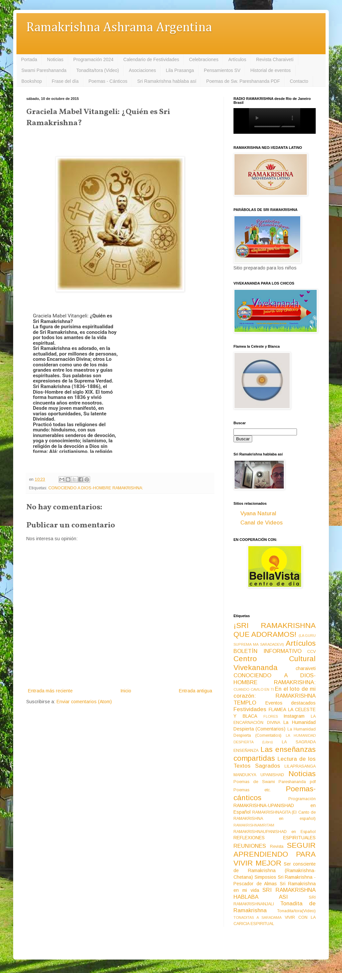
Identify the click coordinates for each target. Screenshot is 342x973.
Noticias (55, 59)
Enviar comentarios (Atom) (84, 701)
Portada (29, 59)
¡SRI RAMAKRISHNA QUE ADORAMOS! (274, 629)
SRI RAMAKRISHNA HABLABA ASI (274, 893)
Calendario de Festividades (151, 59)
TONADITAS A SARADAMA (257, 917)
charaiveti (306, 668)
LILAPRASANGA (300, 766)
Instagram (294, 716)
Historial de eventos (270, 70)
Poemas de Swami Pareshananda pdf (274, 781)
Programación (302, 799)
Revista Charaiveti (275, 59)
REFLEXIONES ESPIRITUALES (274, 837)
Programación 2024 (93, 59)
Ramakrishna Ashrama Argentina (119, 27)
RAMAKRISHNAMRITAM (253, 825)
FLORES (270, 716)
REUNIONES (249, 846)
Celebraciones (204, 59)
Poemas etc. (252, 790)
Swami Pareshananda (43, 70)
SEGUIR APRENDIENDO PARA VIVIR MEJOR (274, 854)
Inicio (125, 690)
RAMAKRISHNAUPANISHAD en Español (274, 831)
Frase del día (65, 81)
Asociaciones (142, 70)
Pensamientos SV (222, 70)
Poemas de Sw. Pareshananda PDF (243, 81)
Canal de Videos (261, 523)
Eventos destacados (290, 703)
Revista (276, 846)
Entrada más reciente (50, 690)
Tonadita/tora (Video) (97, 70)
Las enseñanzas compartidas (274, 753)
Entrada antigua (195, 690)
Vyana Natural (258, 513)
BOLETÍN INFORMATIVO (267, 651)
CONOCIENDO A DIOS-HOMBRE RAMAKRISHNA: (95, 488)
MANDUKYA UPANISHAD (258, 775)
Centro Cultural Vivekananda (274, 663)
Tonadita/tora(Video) (296, 911)
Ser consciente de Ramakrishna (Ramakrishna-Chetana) (274, 870)
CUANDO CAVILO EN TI (253, 689)
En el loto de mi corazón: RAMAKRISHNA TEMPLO (274, 696)
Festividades (249, 709)
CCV (311, 651)
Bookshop (31, 81)
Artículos (237, 59)
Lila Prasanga (180, 70)
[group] (78, 377)
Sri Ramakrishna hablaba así (166, 81)
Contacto (299, 81)
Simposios (265, 877)
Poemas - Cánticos (107, 81)
